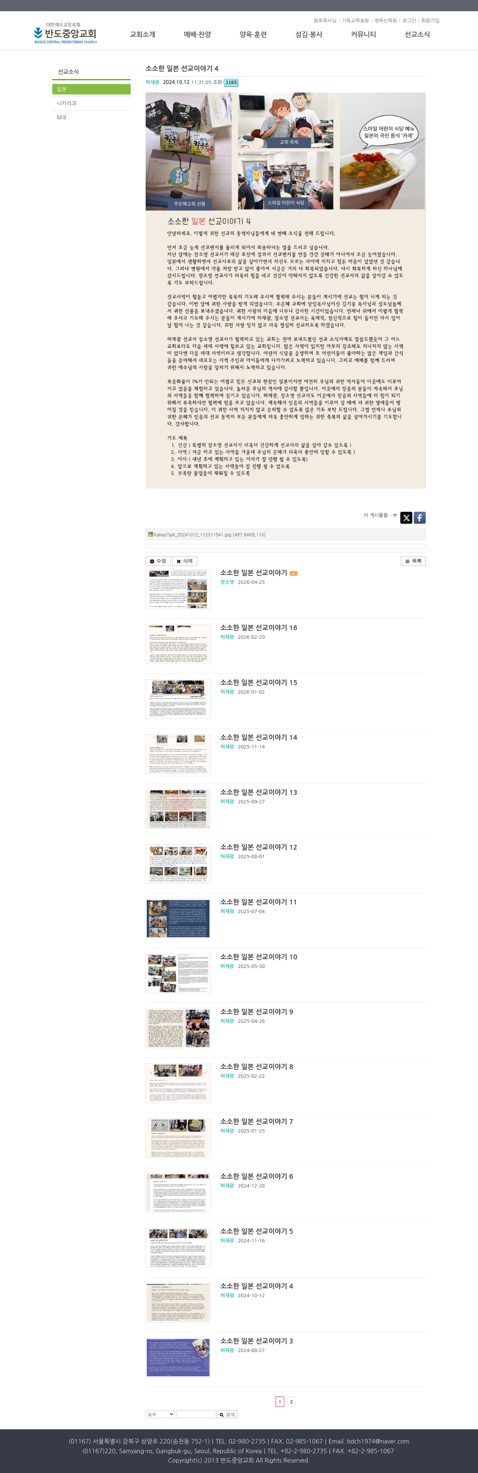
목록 (413, 561)
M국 (62, 117)
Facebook (420, 518)
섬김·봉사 (309, 34)
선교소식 (417, 34)
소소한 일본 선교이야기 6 (256, 1176)
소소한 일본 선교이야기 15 (258, 682)
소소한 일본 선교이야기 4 (256, 1286)
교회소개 (142, 34)
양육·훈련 (253, 34)
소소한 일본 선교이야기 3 (256, 1341)
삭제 (184, 561)
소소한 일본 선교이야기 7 (256, 1121)
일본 (61, 89)
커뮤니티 (363, 34)
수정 (158, 561)
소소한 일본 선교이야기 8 (256, 1067)
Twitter (406, 518)
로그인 (409, 20)
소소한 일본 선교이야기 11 (258, 902)
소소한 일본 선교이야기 (259, 573)
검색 (227, 1414)
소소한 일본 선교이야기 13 (258, 792)
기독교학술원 (355, 20)
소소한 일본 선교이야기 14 (258, 737)
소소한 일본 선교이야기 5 (256, 1231)
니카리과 (67, 103)
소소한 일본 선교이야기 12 (258, 847)
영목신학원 (385, 20)
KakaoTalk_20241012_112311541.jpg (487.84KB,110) (210, 534)
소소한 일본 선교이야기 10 (258, 957)
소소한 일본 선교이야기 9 (256, 1012)
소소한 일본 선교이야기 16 (258, 628)
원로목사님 (325, 20)
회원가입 (430, 20)
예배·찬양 (197, 34)
